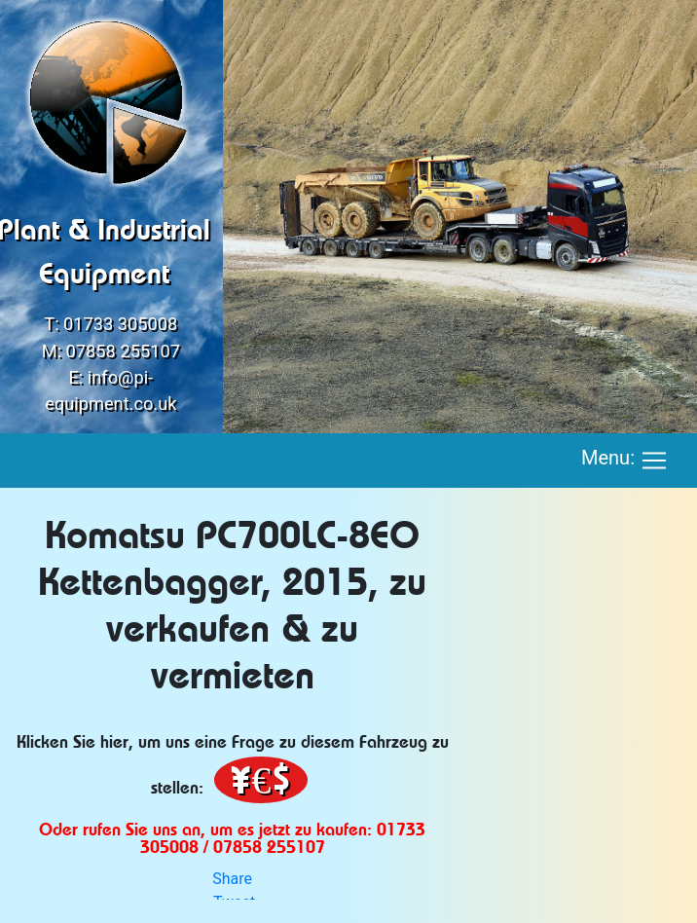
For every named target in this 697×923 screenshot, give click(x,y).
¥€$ (261, 779)
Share (232, 878)
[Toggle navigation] (654, 460)
